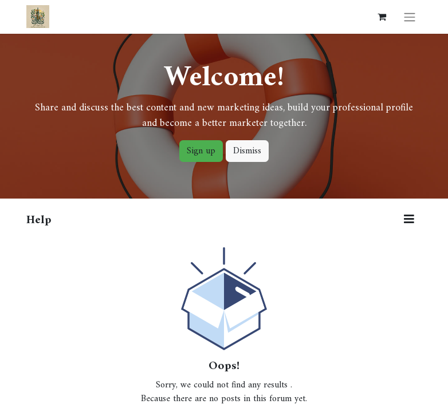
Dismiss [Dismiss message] (247, 151)
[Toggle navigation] (410, 17)
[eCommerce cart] (381, 16)
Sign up (201, 151)
